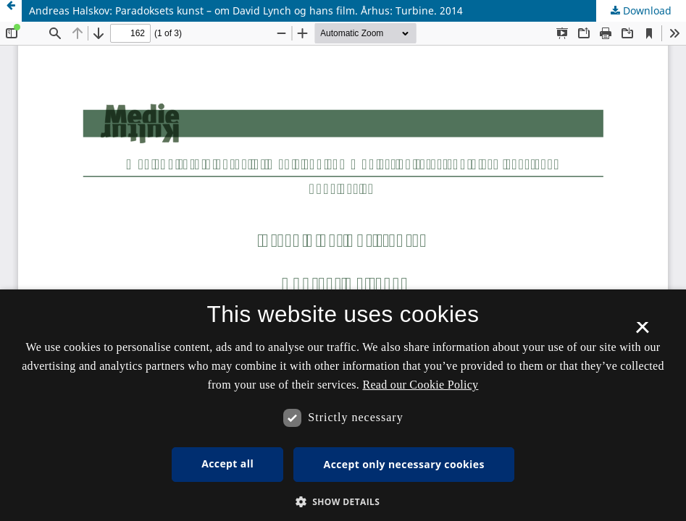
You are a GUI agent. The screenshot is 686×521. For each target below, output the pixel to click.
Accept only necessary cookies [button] (404, 464)
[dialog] (343, 405)
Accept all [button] (227, 463)
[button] (343, 502)
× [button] (642, 332)
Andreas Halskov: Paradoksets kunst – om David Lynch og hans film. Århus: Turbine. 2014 (246, 10)
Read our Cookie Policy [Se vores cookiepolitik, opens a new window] (420, 384)
